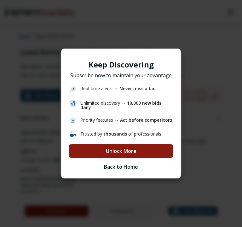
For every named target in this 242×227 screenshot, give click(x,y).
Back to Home (121, 166)
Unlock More (121, 151)
